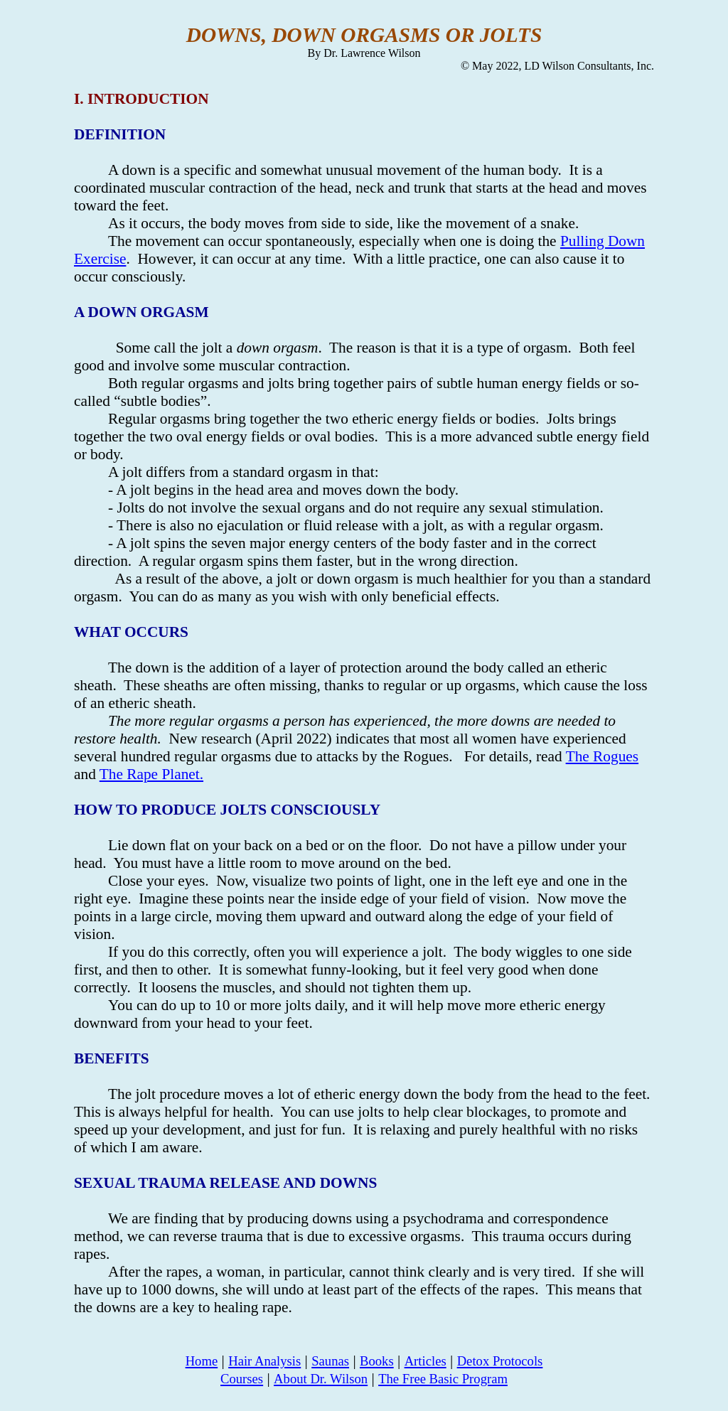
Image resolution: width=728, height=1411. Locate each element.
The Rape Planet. (151, 774)
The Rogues (602, 756)
